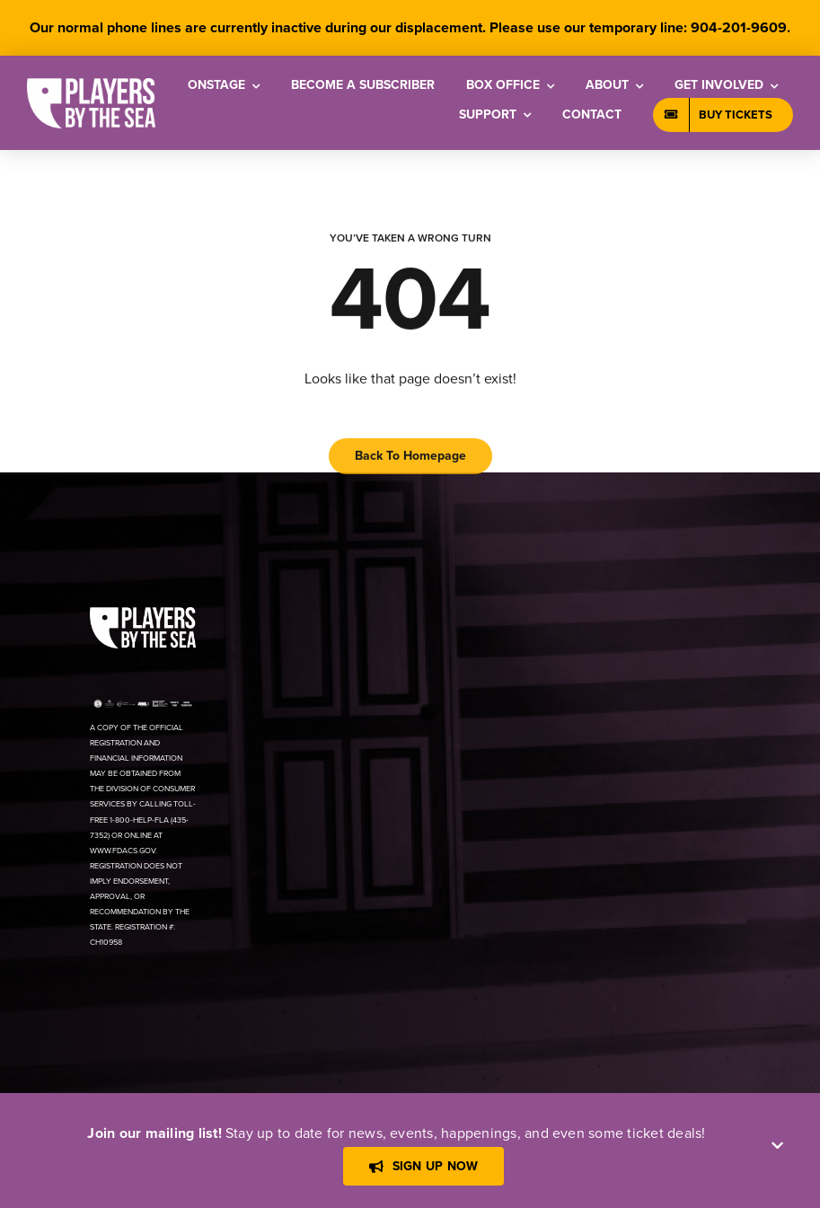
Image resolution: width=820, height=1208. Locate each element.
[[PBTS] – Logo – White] (91, 85)
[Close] (777, 1145)
